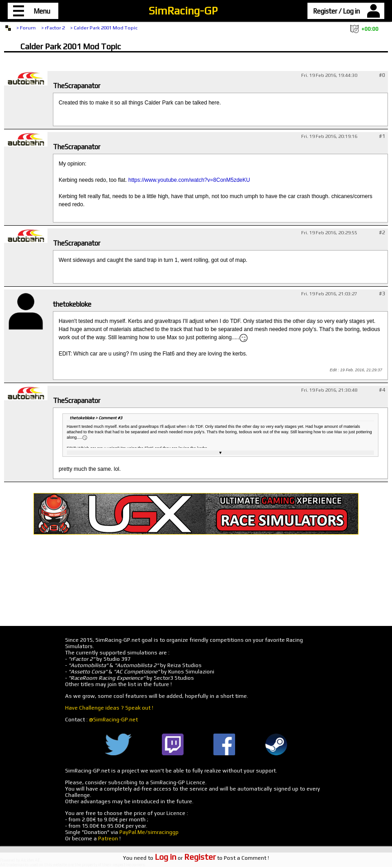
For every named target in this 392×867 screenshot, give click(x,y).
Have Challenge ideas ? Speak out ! (109, 708)
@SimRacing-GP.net (113, 719)
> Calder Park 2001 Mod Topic (103, 27)
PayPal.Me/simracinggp (149, 832)
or (185, 858)
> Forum (26, 27)
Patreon (108, 838)
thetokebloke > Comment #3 (96, 418)
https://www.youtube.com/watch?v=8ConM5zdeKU (189, 180)
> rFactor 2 (53, 27)
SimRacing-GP (183, 11)
